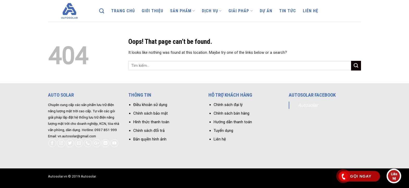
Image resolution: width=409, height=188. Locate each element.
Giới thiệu (152, 10)
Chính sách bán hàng (231, 113)
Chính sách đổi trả (149, 130)
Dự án (266, 10)
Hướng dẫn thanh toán (233, 122)
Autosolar (308, 105)
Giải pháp (240, 11)
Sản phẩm (182, 11)
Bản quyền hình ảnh (149, 139)
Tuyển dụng (223, 130)
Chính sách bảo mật (150, 113)
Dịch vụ (212, 11)
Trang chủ (123, 10)
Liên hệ (310, 10)
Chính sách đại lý (228, 104)
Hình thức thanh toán (151, 122)
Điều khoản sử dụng (150, 104)
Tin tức (287, 10)
